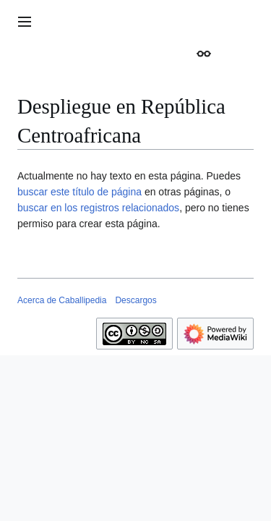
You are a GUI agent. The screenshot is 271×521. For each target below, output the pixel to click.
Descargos (135, 300)
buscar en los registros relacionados (98, 207)
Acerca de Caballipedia (61, 300)
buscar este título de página (79, 192)
